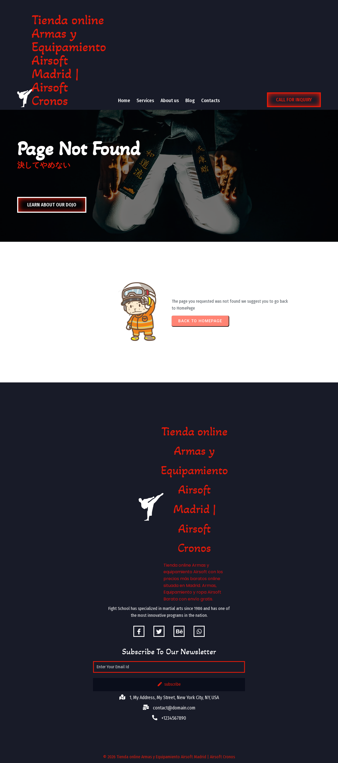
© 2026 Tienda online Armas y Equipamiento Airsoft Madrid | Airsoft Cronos (169, 756)
